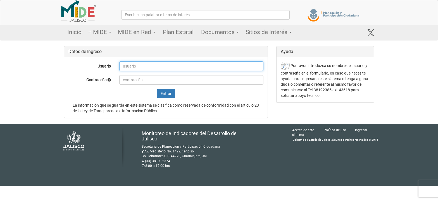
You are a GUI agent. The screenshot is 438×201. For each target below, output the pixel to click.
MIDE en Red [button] (136, 32)
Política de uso (335, 130)
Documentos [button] (220, 32)
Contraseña (98, 80)
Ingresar (361, 130)
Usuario (104, 66)
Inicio (74, 32)
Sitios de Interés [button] (269, 32)
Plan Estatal (178, 32)
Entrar (166, 93)
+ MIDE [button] (99, 32)
